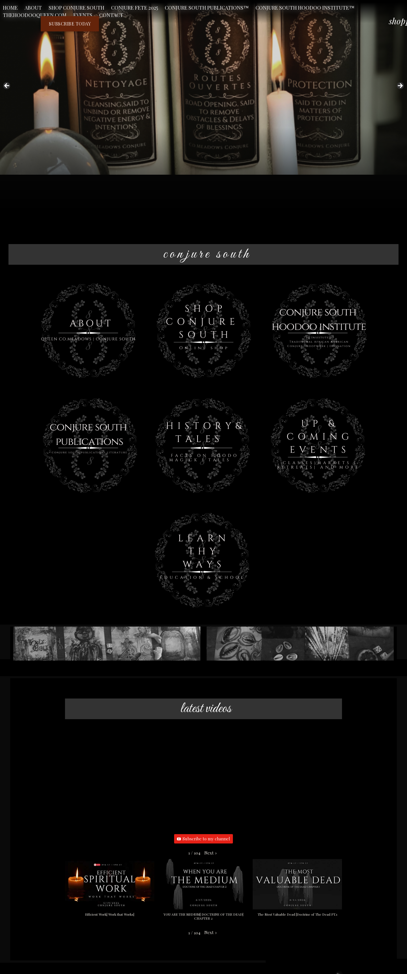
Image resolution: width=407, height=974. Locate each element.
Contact (111, 15)
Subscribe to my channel (203, 839)
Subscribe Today (71, 24)
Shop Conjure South (76, 7)
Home (10, 7)
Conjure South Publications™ (207, 7)
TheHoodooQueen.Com (34, 15)
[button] (211, 853)
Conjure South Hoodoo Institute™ (305, 7)
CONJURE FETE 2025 (134, 7)
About (33, 7)
